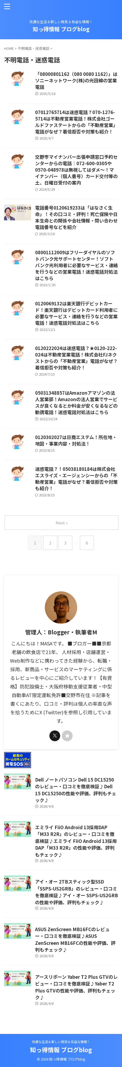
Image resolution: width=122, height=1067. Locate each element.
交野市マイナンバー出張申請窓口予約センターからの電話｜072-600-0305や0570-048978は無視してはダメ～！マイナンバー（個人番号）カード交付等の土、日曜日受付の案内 (76, 169)
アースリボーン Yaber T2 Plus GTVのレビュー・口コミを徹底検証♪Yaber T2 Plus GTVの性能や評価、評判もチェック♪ (76, 987)
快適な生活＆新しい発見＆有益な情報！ (61, 1041)
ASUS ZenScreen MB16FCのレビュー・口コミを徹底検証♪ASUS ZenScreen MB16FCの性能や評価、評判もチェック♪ (75, 939)
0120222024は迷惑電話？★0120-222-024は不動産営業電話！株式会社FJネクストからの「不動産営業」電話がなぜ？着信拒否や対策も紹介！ (76, 358)
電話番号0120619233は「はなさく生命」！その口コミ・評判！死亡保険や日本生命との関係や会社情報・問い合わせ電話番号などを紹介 (76, 217)
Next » (62, 522)
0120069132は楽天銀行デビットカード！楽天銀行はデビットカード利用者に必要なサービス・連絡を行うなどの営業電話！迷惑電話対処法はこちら (76, 313)
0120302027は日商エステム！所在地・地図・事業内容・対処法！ (76, 440)
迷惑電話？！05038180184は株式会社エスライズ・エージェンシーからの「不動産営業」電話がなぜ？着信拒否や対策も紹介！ (76, 478)
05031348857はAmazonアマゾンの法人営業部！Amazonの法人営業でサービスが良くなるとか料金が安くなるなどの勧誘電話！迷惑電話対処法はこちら (76, 402)
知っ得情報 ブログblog (61, 29)
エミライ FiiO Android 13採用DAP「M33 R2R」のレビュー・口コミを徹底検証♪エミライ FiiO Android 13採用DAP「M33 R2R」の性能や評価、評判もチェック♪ (76, 841)
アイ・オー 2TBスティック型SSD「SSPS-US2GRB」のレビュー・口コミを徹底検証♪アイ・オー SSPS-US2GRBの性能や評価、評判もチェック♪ (76, 892)
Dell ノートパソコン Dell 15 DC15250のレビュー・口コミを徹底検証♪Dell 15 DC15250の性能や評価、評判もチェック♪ (75, 790)
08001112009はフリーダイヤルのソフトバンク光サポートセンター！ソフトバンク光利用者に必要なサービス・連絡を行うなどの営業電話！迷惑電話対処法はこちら (76, 265)
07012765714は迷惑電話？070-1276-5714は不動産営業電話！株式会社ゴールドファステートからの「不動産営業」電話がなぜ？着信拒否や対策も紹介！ (76, 122)
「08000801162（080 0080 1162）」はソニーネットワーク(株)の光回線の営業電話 (76, 80)
